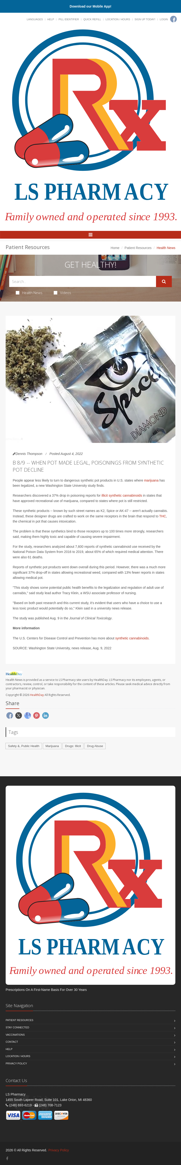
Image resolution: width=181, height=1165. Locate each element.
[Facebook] (173, 19)
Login (164, 19)
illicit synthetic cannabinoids (122, 495)
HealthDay (37, 695)
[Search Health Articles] (82, 281)
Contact (12, 1041)
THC (162, 516)
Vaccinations (15, 1034)
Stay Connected (17, 1027)
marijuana (151, 480)
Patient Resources (138, 248)
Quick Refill (92, 19)
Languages (35, 19)
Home (115, 248)
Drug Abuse (95, 746)
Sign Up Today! (145, 19)
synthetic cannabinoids (132, 638)
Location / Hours (118, 19)
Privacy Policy (16, 1063)
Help (50, 19)
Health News (29, 292)
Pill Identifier (68, 19)
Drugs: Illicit (73, 746)
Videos (62, 292)
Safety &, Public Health (23, 746)
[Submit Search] (164, 281)
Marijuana (52, 746)
